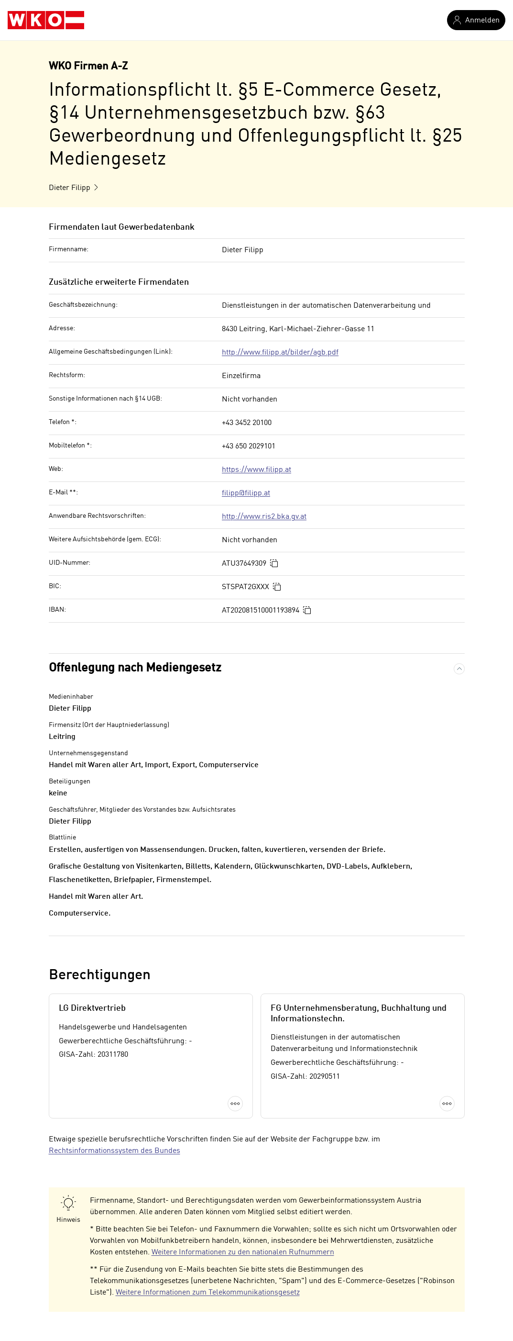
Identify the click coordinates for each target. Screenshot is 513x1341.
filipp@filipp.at (246, 493)
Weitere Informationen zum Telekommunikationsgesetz (208, 1292)
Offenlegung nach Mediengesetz (135, 668)
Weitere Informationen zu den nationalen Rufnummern (243, 1252)
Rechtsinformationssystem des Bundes (114, 1151)
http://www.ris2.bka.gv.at (264, 517)
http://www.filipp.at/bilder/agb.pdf (280, 353)
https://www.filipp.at (256, 470)
